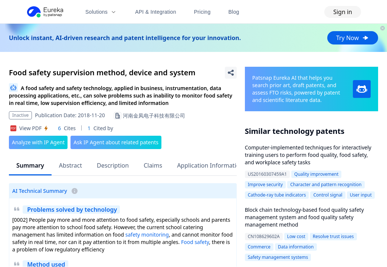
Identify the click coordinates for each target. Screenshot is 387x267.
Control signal (327, 195)
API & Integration (155, 12)
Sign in (342, 12)
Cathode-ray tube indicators (277, 195)
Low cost (296, 236)
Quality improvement (316, 174)
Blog (234, 12)
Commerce (259, 247)
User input (361, 195)
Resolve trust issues (333, 236)
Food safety (195, 241)
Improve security (265, 184)
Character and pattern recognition (325, 184)
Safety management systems (278, 257)
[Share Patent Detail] (231, 73)
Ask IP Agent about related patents (115, 142)
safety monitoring (147, 234)
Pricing (202, 12)
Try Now (352, 38)
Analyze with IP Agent (38, 142)
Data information (296, 247)
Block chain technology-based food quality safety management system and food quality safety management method (304, 217)
